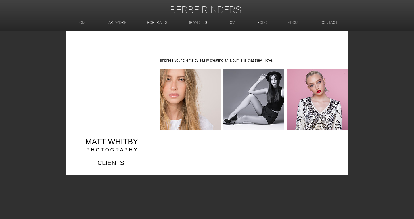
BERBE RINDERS (205, 10)
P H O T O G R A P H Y (111, 150)
